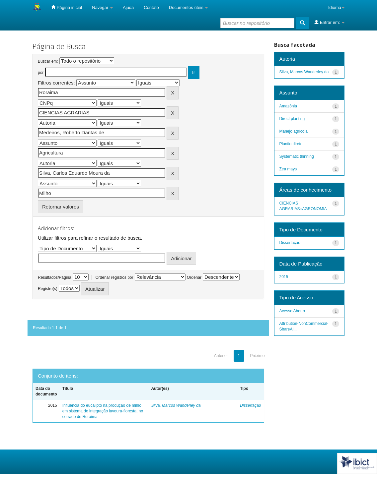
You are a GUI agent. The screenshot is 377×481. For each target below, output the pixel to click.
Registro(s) (47, 288)
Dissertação (250, 405)
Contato (151, 7)
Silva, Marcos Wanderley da (175, 405)
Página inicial (66, 7)
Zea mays (288, 169)
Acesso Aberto (292, 311)
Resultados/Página (54, 277)
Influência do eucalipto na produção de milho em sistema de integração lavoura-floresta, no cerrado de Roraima (102, 411)
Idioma (336, 7)
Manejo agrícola (293, 131)
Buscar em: (48, 61)
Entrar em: (329, 22)
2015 (283, 276)
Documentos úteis (188, 7)
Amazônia (288, 106)
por (40, 72)
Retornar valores (60, 207)
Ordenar (194, 277)
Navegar (102, 7)
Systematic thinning (296, 156)
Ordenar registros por (114, 277)
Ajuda (128, 7)
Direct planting (292, 118)
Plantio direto (291, 144)
